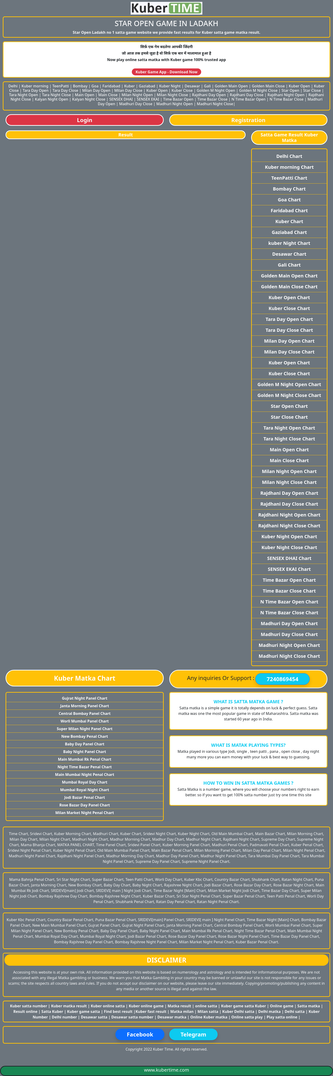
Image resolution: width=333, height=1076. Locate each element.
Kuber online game (146, 1005)
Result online (25, 1011)
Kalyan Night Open (51, 99)
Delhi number (64, 1017)
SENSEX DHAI (121, 99)
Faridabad (111, 86)
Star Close (312, 90)
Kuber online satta (108, 1005)
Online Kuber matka (208, 1017)
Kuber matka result (69, 1005)
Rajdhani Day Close (247, 94)
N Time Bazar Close (287, 99)
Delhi (13, 86)
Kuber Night (170, 86)
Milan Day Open (96, 90)
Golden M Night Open (216, 90)
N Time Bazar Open (248, 99)
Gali (207, 86)
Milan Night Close (172, 94)
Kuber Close (182, 90)
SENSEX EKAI (148, 99)
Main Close (108, 94)
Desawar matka (172, 1017)
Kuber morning (35, 86)
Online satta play (247, 1017)
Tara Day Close (65, 90)
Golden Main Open (231, 86)
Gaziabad (147, 86)
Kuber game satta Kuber (243, 1005)
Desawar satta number (132, 1017)
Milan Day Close (128, 90)
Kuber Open (299, 86)
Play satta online (282, 1017)
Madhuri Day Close (135, 103)
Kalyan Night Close (88, 99)
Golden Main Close (268, 86)
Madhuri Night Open (174, 103)
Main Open (84, 94)
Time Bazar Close (212, 99)
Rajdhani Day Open (209, 94)
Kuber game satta (83, 1011)
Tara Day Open (36, 90)
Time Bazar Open (178, 99)
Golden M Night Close (258, 90)
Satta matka (309, 1005)
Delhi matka (269, 1011)
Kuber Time (163, 1049)
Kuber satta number (28, 1005)
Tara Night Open (23, 94)
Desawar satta (94, 1017)
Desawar (192, 86)
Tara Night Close (56, 94)
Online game (281, 1005)
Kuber (129, 86)
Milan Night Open (137, 94)
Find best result (118, 1011)
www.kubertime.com (166, 1070)
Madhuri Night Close (215, 103)
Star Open (290, 90)
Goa (95, 86)
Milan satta (208, 1011)
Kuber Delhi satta (238, 1011)
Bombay (80, 86)
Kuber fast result (151, 1011)
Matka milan (182, 1011)
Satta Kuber (52, 1011)
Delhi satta (295, 1011)
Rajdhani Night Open (286, 94)
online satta (206, 1005)
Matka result (179, 1005)
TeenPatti (60, 86)
